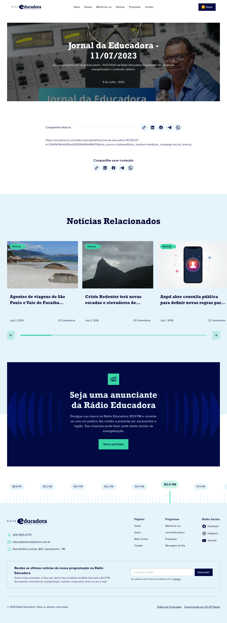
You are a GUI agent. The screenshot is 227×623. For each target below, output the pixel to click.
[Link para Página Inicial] (32, 7)
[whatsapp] (178, 127)
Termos (177, 579)
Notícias (120, 7)
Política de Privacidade (169, 607)
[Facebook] (161, 127)
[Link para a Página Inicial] (27, 521)
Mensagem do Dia (175, 545)
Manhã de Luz (104, 7)
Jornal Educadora (174, 532)
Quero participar (113, 444)
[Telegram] (169, 127)
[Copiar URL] (144, 127)
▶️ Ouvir (207, 7)
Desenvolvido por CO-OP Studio (202, 607)
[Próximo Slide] (216, 335)
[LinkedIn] (152, 127)
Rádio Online (141, 539)
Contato (149, 7)
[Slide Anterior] (11, 335)
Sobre (77, 7)
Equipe (88, 7)
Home (137, 526)
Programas (135, 7)
